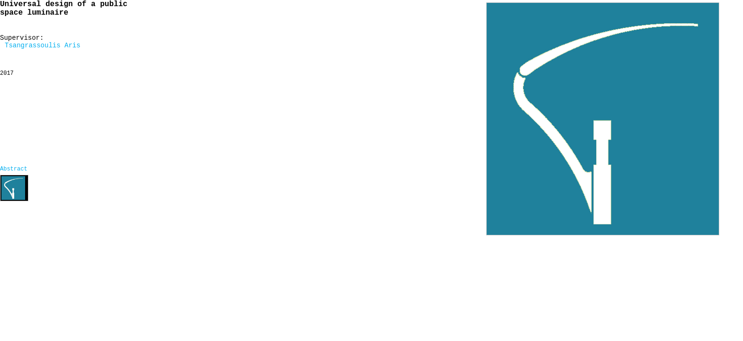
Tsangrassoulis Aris (43, 45)
